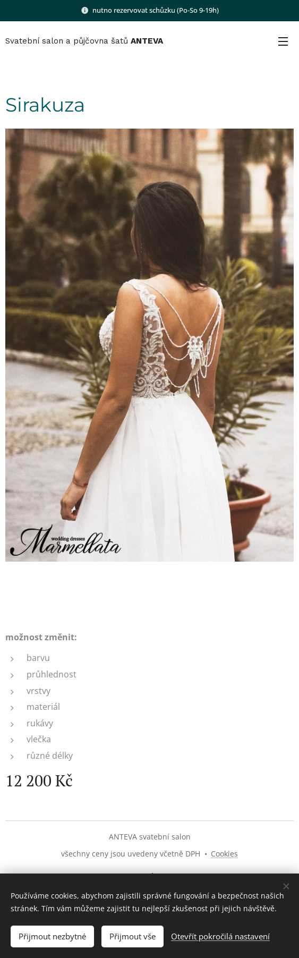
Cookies (224, 854)
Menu (283, 41)
